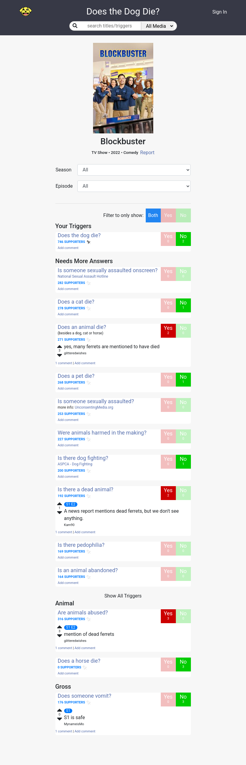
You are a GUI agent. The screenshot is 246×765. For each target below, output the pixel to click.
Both (153, 215)
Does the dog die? (79, 235)
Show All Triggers (123, 596)
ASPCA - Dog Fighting (75, 464)
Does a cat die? (76, 301)
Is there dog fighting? (83, 458)
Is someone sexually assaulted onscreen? (108, 270)
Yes (168, 215)
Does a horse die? (79, 661)
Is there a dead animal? (86, 489)
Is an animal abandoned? (88, 570)
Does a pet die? (76, 376)
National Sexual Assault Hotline (83, 276)
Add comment (68, 248)
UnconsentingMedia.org (94, 407)
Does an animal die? (82, 327)
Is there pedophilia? (81, 545)
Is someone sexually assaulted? (96, 401)
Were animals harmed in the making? (102, 432)
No (183, 215)
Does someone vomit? (84, 696)
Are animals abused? (83, 612)
